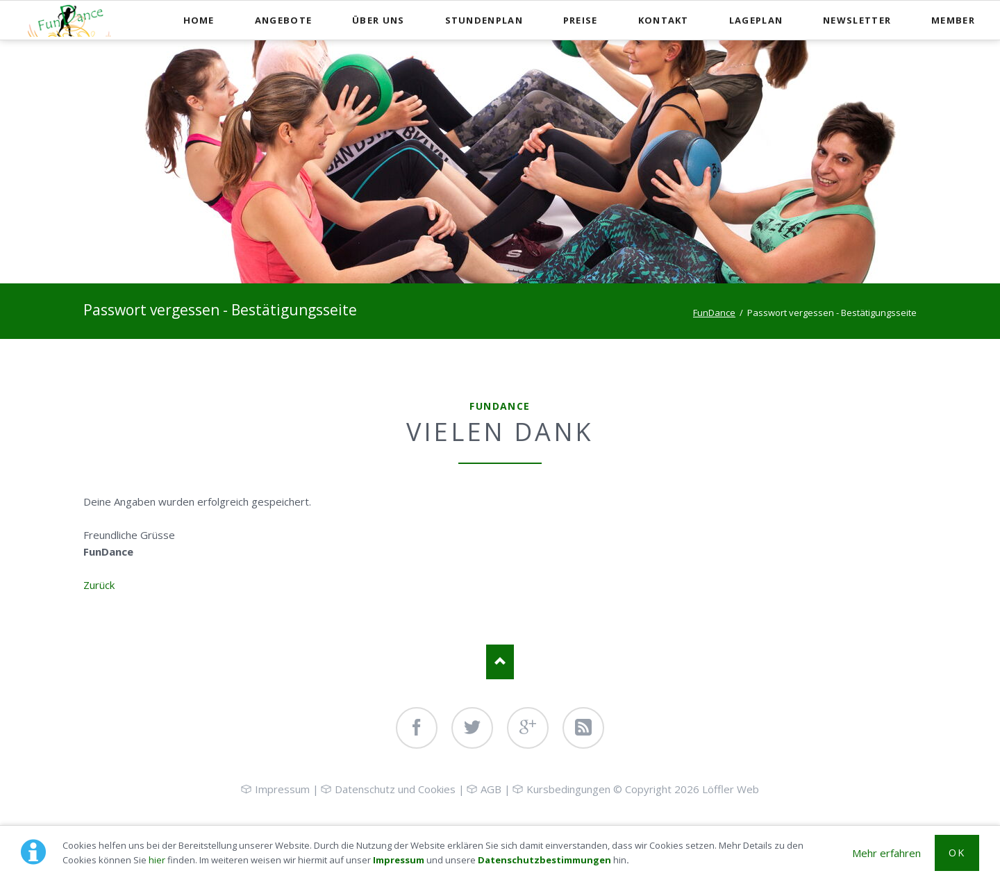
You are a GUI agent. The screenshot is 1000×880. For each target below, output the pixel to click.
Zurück (99, 585)
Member (953, 20)
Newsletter (857, 20)
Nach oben (500, 662)
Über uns (378, 20)
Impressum (398, 860)
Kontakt (663, 20)
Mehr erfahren (886, 853)
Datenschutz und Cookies (395, 789)
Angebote (283, 20)
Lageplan (756, 20)
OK (957, 852)
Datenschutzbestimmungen (544, 860)
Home (199, 20)
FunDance (714, 312)
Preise (580, 20)
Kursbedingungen (568, 789)
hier (157, 860)
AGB (491, 789)
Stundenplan (484, 20)
